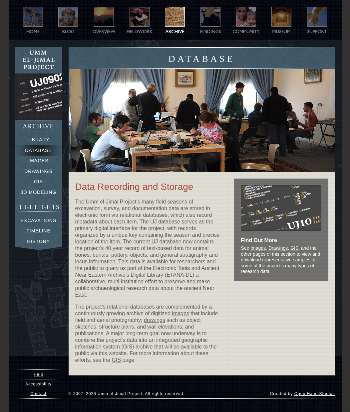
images (180, 313)
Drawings (278, 248)
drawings (154, 320)
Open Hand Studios (314, 393)
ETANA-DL (179, 275)
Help (38, 374)
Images (258, 248)
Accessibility (38, 384)
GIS (116, 360)
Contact (38, 393)
